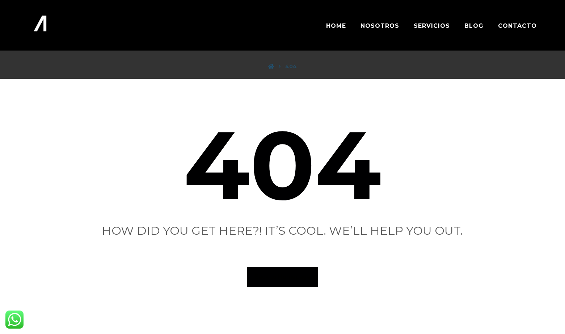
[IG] (269, 313)
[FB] (256, 313)
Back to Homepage (282, 276)
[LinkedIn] (282, 313)
